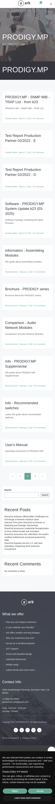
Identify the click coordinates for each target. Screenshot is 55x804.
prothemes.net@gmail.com (15, 702)
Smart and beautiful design (19, 654)
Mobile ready (12, 664)
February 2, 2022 (26, 272)
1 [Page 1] (20, 476)
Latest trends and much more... (21, 670)
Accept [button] (40, 791)
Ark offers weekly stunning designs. (23, 632)
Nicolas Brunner (11, 272)
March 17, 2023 (25, 118)
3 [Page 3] (35, 476)
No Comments (38, 118)
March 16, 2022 (25, 233)
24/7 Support (12, 648)
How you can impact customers (21, 622)
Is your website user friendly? (20, 627)
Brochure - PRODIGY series (27, 289)
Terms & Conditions (10, 738)
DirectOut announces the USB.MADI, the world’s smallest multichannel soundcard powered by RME (26, 537)
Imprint (24, 771)
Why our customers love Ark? (20, 638)
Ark (4, 44)
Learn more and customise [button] (27, 798)
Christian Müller (11, 118)
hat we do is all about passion (20, 643)
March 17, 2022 (25, 152)
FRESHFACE (21, 722)
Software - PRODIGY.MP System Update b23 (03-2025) (24, 209)
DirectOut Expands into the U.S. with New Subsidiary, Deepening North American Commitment (23, 546)
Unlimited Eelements (16, 659)
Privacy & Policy (29, 738)
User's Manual (16, 445)
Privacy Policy (9, 771)
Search (7, 490)
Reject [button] (15, 791)
